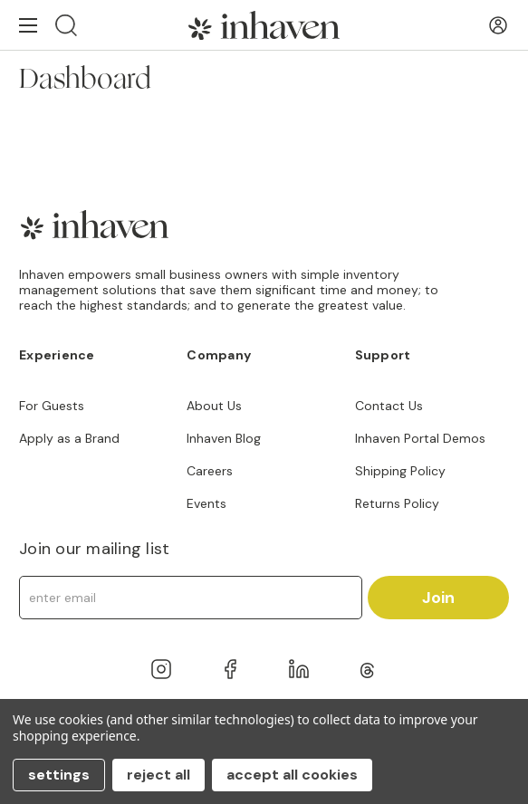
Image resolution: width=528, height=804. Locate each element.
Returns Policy (397, 503)
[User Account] (498, 25)
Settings (59, 774)
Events (206, 503)
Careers (210, 471)
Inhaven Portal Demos (420, 438)
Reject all (158, 774)
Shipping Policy (400, 471)
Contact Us (389, 405)
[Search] (66, 25)
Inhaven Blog (224, 438)
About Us (214, 405)
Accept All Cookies (292, 774)
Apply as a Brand (69, 438)
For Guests (51, 405)
